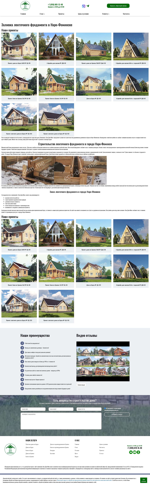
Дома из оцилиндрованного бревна (59, 451)
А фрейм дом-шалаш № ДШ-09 (56, 64)
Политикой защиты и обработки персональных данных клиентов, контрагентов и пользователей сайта (84, 480)
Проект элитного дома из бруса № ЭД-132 (56, 137)
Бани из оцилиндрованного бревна (59, 454)
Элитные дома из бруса (32, 451)
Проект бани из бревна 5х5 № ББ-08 (19, 101)
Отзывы (77, 457)
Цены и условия (83, 14)
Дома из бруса (29, 454)
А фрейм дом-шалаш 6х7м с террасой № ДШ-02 (131, 101)
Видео (76, 463)
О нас (76, 454)
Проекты (61, 14)
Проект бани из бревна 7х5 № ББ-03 (56, 101)
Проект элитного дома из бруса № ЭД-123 (19, 137)
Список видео (81, 391)
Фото (76, 460)
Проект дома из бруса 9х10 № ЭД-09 (19, 64)
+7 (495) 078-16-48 (134, 454)
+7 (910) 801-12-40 (56, 5)
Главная (23, 14)
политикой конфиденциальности (112, 416)
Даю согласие (143, 480)
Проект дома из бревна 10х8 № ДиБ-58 (94, 64)
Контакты (126, 14)
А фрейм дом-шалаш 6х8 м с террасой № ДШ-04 (131, 64)
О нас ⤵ (42, 14)
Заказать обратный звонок (118, 6)
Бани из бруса (29, 457)
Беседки (52, 457)
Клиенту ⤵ (105, 14)
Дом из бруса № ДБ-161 (93, 101)
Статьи (101, 460)
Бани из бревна (30, 463)
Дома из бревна (30, 460)
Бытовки (52, 460)
